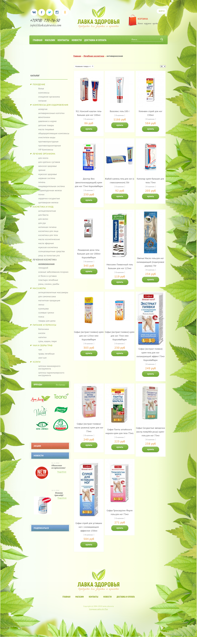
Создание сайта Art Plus (98, 609)
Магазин (50, 40)
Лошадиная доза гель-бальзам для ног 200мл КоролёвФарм (88, 253)
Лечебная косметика (93, 56)
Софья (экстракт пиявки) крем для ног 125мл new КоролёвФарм (89, 335)
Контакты (63, 40)
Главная (37, 40)
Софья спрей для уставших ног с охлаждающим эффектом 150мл (89, 527)
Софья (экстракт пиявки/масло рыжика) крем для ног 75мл (88, 427)
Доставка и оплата (95, 40)
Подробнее (61, 472)
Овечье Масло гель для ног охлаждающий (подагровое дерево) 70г (150, 262)
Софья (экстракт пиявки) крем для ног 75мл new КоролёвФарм (119, 335)
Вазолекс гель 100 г (120, 111)
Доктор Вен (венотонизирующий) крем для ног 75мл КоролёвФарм (89, 182)
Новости (77, 40)
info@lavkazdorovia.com (45, 26)
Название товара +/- (83, 66)
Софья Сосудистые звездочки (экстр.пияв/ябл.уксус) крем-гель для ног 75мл (150, 431)
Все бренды (60, 385)
